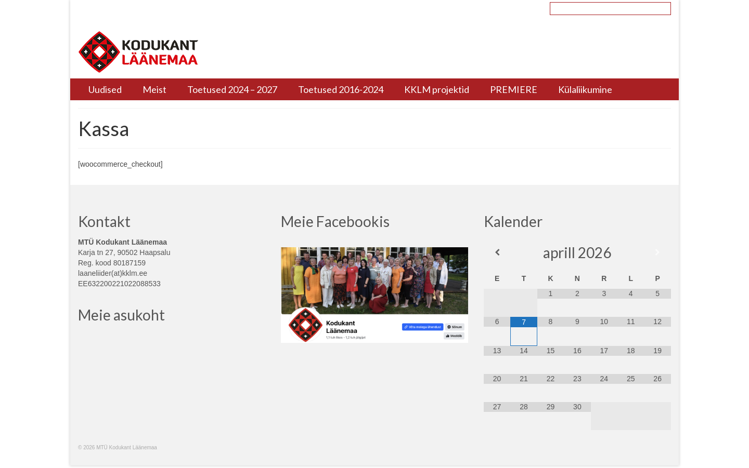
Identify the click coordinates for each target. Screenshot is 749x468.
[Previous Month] (497, 252)
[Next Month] (657, 252)
